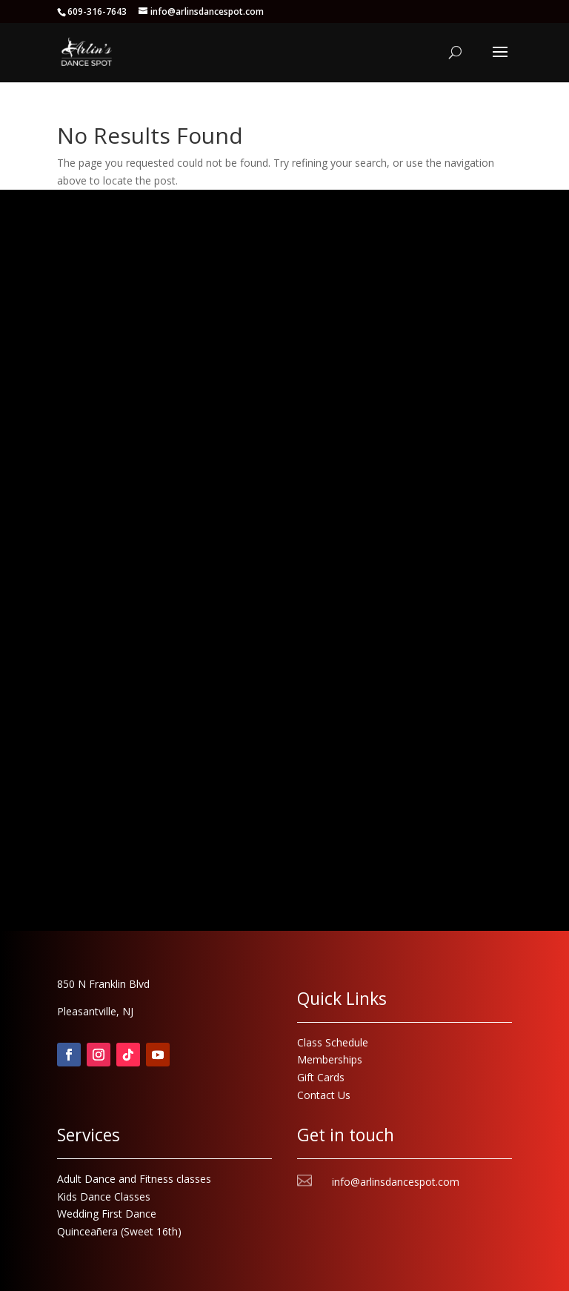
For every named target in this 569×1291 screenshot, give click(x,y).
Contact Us (323, 1095)
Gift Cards (321, 1077)
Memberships (329, 1059)
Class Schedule (332, 1042)
